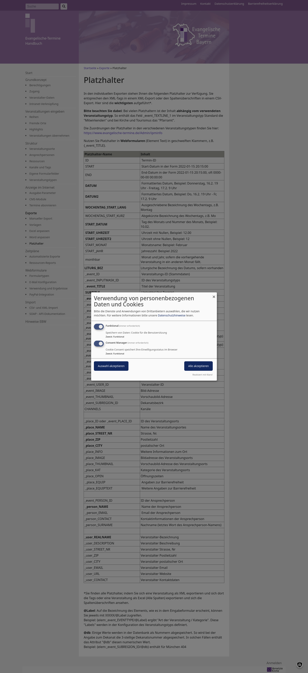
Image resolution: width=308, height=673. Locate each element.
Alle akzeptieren (198, 366)
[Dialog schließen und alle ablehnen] (214, 294)
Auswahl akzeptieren (111, 366)
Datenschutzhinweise (171, 315)
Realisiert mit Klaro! (202, 374)
